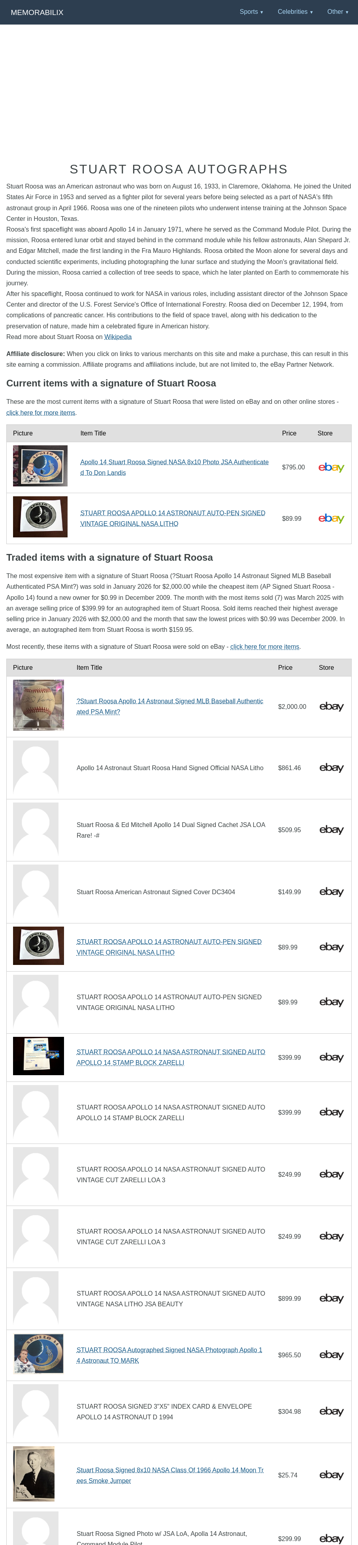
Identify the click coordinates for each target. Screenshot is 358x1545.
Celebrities (293, 11)
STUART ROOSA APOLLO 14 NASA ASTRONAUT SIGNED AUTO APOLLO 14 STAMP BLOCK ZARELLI (171, 1057)
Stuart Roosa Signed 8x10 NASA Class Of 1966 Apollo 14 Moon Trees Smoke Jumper (170, 1475)
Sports (249, 11)
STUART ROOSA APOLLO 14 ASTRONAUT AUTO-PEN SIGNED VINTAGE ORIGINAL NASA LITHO (172, 518)
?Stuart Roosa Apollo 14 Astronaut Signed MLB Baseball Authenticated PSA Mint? (170, 706)
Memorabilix (37, 12)
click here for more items (40, 412)
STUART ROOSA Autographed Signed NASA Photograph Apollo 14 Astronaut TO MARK (169, 1355)
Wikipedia (118, 336)
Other (335, 11)
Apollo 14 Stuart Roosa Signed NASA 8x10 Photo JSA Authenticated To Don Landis (174, 467)
